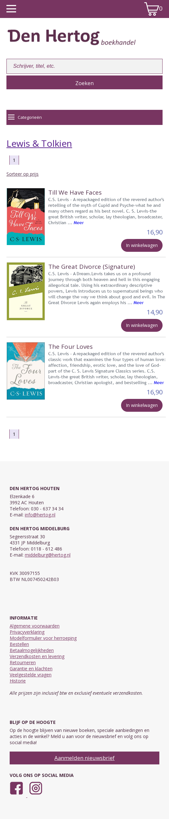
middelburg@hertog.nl (47, 555)
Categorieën (25, 117)
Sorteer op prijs (22, 174)
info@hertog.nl (40, 515)
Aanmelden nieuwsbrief (84, 758)
